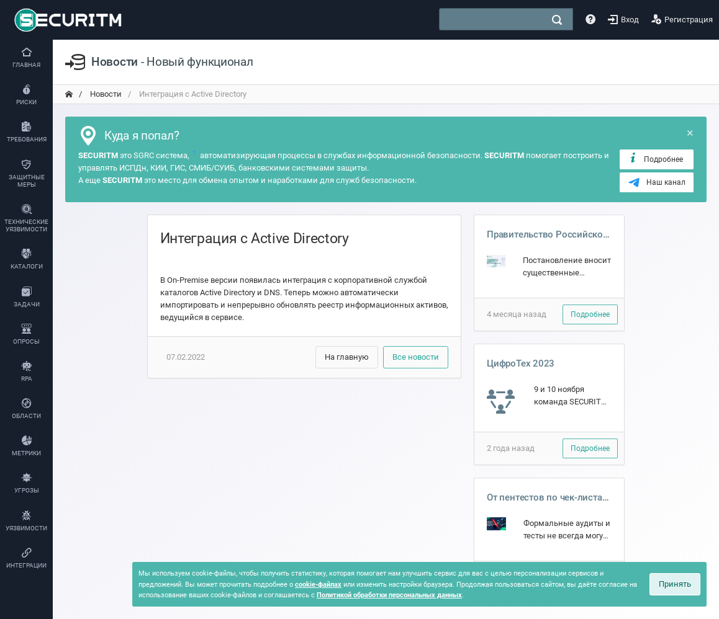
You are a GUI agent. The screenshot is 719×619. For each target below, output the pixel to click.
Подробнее (655, 159)
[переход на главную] (69, 94)
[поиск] (557, 19)
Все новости (415, 357)
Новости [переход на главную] (105, 94)
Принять (675, 584)
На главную (347, 357)
